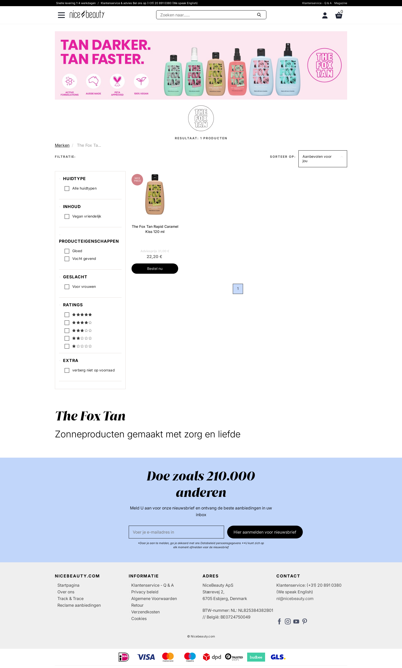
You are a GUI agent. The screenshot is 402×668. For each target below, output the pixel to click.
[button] (323, 159)
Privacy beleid (144, 591)
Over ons (65, 591)
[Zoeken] (211, 14)
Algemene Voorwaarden (154, 598)
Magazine (340, 3)
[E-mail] (176, 532)
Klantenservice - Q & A (317, 3)
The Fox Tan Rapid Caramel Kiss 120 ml (155, 229)
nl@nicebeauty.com (295, 598)
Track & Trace (70, 598)
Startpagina (68, 585)
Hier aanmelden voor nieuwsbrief (265, 532)
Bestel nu (155, 268)
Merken (62, 145)
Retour (137, 605)
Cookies (139, 618)
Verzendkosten (145, 611)
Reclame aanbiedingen (79, 605)
